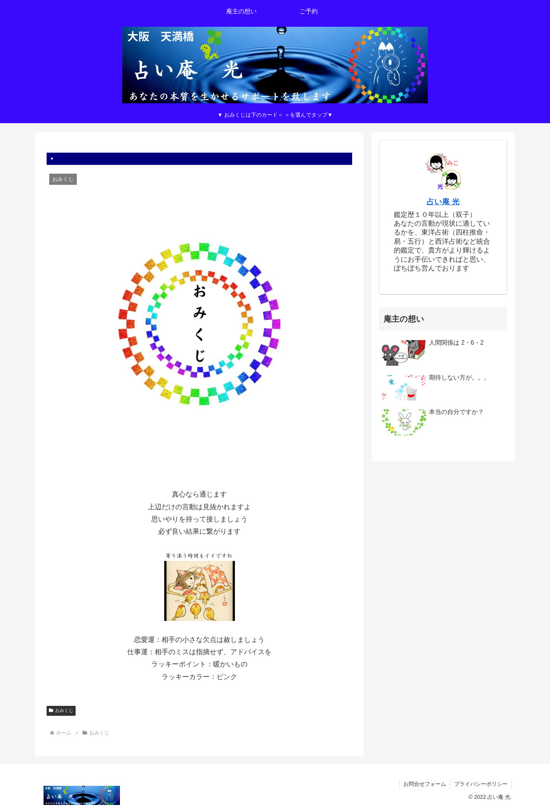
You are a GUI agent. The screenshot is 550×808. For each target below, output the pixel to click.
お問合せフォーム (424, 784)
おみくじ (61, 710)
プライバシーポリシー (481, 784)
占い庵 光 (443, 201)
